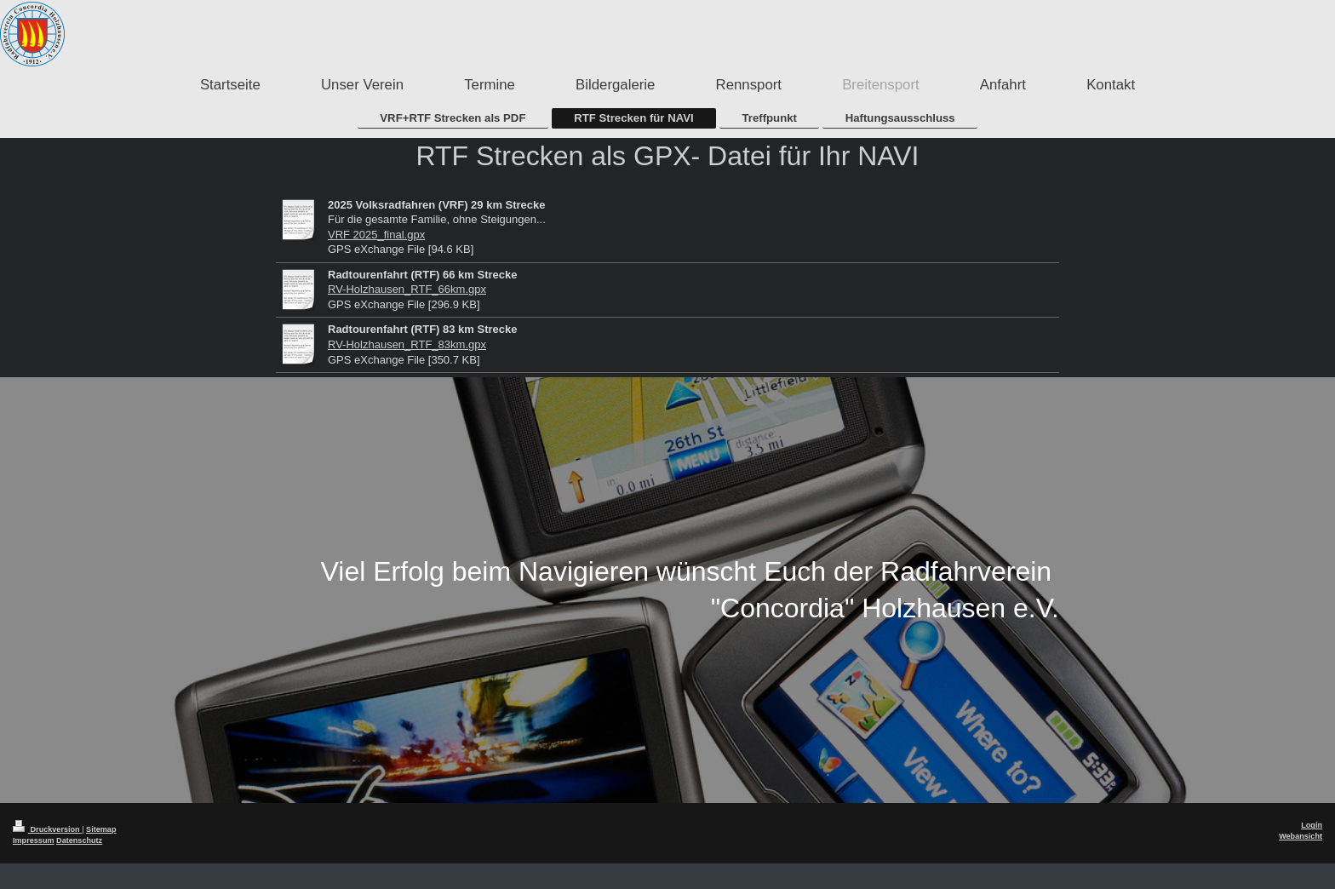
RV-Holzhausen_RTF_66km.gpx (407, 289)
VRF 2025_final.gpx (376, 234)
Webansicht (1300, 836)
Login (1311, 825)
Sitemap (101, 829)
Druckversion (47, 829)
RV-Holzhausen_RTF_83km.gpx (407, 344)
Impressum (33, 840)
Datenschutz (79, 840)
